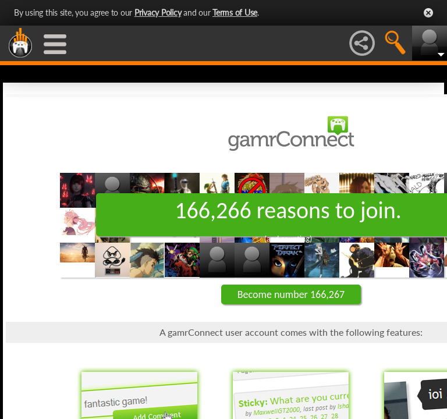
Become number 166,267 (291, 294)
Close (428, 12)
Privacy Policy (158, 12)
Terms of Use (234, 12)
